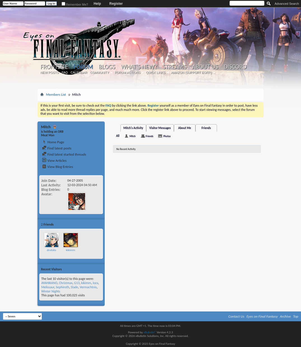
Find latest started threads (64, 154)
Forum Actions (128, 72)
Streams (175, 67)
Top (295, 316)
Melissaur (47, 287)
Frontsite (54, 67)
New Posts (49, 72)
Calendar (79, 72)
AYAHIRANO (49, 283)
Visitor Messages (160, 128)
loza (95, 283)
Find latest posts (56, 148)
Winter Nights (50, 291)
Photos (167, 136)
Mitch (132, 136)
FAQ (65, 72)
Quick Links (155, 72)
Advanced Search (287, 3)
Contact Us (236, 316)
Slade (74, 287)
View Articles (54, 160)
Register (116, 4)
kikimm (70, 250)
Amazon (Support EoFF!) (191, 72)
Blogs (107, 67)
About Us (205, 67)
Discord (235, 67)
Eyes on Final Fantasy (262, 316)
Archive (285, 316)
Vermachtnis (88, 287)
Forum (83, 67)
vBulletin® (149, 332)
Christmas (65, 283)
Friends (206, 128)
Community (99, 72)
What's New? (139, 67)
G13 (77, 283)
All (117, 136)
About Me (184, 128)
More (98, 224)
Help (97, 4)
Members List (56, 94)
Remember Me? (75, 4)
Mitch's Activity (133, 128)
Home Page (53, 142)
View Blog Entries (57, 167)
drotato (51, 250)
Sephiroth (62, 287)
